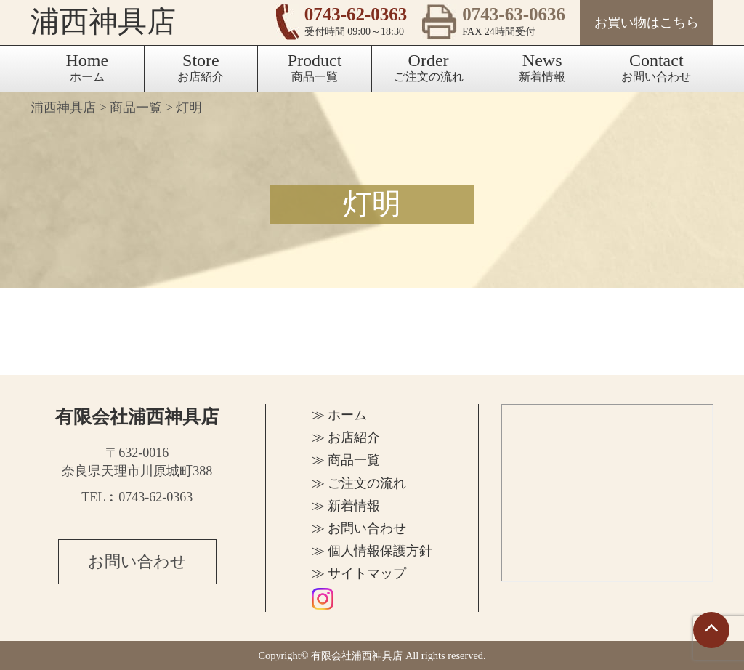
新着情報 (542, 67)
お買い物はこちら (646, 22)
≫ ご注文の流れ (359, 483)
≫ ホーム (340, 415)
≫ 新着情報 (346, 506)
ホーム (86, 67)
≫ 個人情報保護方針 (372, 551)
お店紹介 (200, 67)
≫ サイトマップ (359, 573)
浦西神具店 (103, 21)
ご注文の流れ (429, 67)
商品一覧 (315, 67)
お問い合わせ (656, 67)
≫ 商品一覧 (346, 460)
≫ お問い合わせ (359, 528)
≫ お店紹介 (346, 437)
